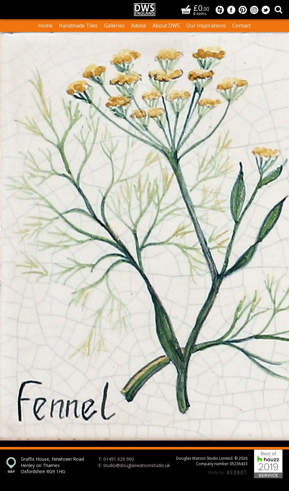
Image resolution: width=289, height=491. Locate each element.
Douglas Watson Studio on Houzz (220, 10)
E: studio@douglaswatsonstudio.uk (134, 465)
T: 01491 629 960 (116, 459)
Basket (186, 9)
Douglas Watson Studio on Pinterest (243, 10)
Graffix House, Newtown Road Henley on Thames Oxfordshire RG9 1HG (52, 465)
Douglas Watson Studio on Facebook (231, 10)
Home (45, 25)
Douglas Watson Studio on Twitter (266, 10)
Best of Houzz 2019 (268, 463)
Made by (227, 472)
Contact (241, 25)
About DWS (166, 25)
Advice (138, 25)
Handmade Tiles (78, 25)
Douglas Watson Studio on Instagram (254, 10)
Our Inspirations (206, 25)
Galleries (114, 25)
